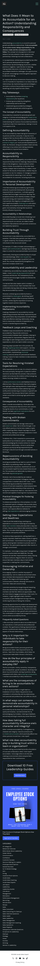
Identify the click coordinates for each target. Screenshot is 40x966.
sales (4, 907)
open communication (14, 249)
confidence (6, 858)
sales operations (8, 925)
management (7, 893)
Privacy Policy (20, 962)
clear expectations (13, 511)
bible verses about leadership (12, 851)
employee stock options (10, 864)
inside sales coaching (8, 34)
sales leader (7, 916)
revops (5, 905)
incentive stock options (10, 875)
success (5, 940)
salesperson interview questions (13, 929)
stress (5, 938)
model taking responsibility (21, 273)
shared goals (17, 296)
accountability (17, 43)
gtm (4, 871)
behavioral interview (9, 849)
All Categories (7, 846)
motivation (6, 896)
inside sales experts (9, 882)
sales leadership (8, 918)
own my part (24, 257)
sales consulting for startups (12, 911)
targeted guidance (14, 348)
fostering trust (23, 203)
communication (8, 855)
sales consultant (8, 909)
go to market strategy (9, 869)
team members (11, 526)
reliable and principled (11, 734)
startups (5, 934)
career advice (7, 853)
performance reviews (14, 382)
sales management (9, 920)
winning (5, 943)
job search (6, 884)
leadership (6, 887)
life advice (6, 891)
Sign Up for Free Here (11, 838)
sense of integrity (9, 142)
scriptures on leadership (11, 932)
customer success (8, 860)
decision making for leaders (12, 862)
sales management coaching (21, 34)
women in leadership (9, 945)
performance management (11, 898)
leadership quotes (8, 889)
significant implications (21, 411)
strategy (5, 936)
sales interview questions (11, 914)
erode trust (8, 426)
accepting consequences (29, 674)
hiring (5, 873)
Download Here (20, 775)
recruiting (6, 900)
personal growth (17, 473)
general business (8, 867)
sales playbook (7, 927)
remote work (7, 902)
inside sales (6, 878)
